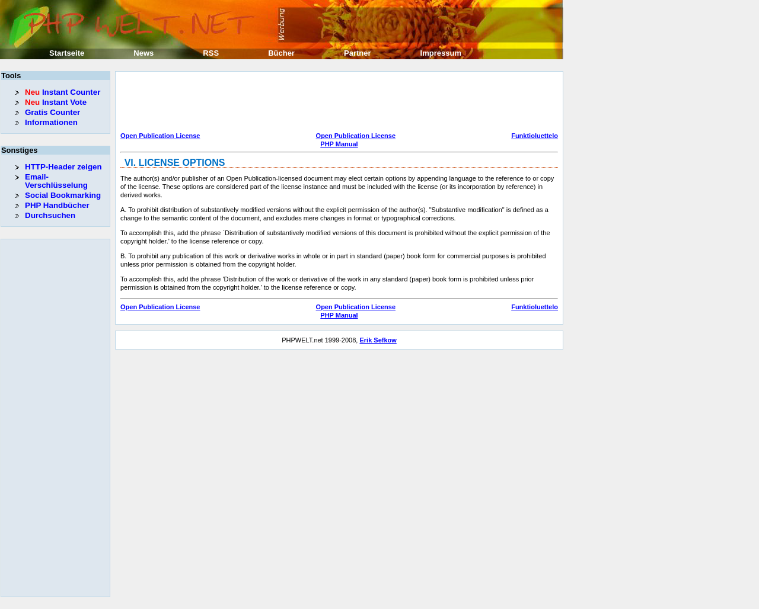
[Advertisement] (336, 103)
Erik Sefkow (377, 340)
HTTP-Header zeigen (63, 166)
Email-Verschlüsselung (56, 181)
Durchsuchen (50, 215)
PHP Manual (339, 144)
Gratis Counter (52, 112)
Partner (357, 53)
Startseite (66, 53)
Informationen (51, 122)
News (143, 53)
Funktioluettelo (534, 135)
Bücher (281, 53)
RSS (211, 53)
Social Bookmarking (63, 195)
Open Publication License (160, 135)
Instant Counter (62, 92)
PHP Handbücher (57, 205)
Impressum (440, 53)
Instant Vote (56, 102)
